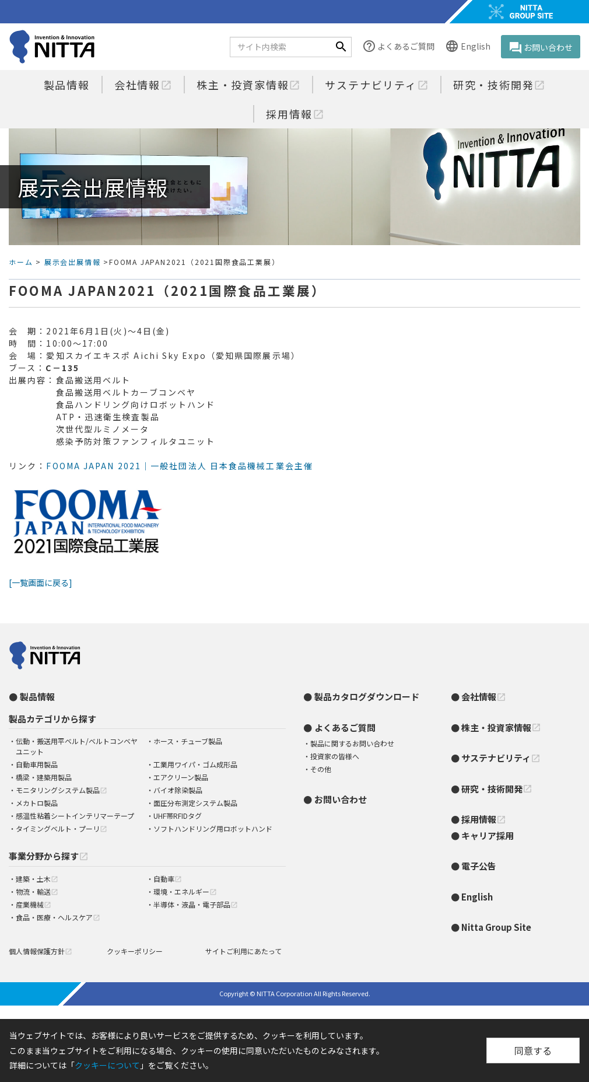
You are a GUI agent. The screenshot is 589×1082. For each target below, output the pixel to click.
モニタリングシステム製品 (61, 790)
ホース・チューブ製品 (187, 741)
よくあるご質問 (398, 47)
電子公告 (478, 866)
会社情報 (143, 84)
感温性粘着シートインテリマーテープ (75, 816)
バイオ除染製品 (177, 790)
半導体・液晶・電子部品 (195, 904)
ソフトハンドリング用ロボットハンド (212, 828)
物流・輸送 (37, 891)
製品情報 (67, 84)
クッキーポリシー (135, 951)
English (467, 47)
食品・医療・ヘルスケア (58, 917)
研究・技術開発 (499, 84)
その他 (320, 769)
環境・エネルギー (185, 891)
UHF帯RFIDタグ (177, 816)
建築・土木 (37, 879)
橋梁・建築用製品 (44, 777)
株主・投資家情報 (248, 84)
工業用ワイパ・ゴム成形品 (195, 764)
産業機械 (33, 904)
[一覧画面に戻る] (40, 582)
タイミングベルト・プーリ (61, 828)
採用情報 (295, 113)
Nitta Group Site (496, 927)
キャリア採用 (487, 835)
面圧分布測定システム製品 (195, 803)
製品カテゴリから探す (52, 719)
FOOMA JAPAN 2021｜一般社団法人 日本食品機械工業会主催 (179, 466)
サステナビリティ (376, 84)
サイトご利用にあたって (243, 951)
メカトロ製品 (37, 803)
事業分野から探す (49, 856)
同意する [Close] (533, 1050)
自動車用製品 (37, 764)
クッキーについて (107, 1065)
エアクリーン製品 (180, 777)
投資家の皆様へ (334, 756)
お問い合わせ (541, 48)
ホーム (21, 262)
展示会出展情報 (72, 262)
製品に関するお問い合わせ (352, 743)
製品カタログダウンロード (366, 696)
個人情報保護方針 (40, 951)
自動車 (167, 879)
